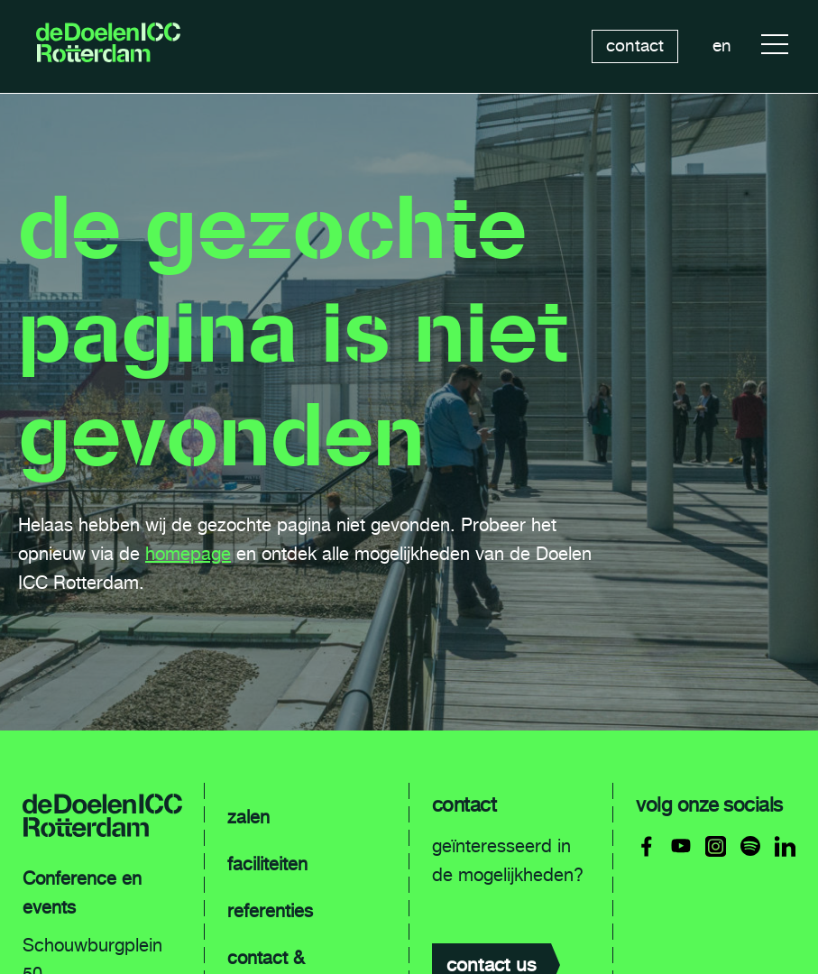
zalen (248, 817)
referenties (270, 911)
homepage (188, 554)
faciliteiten (267, 864)
